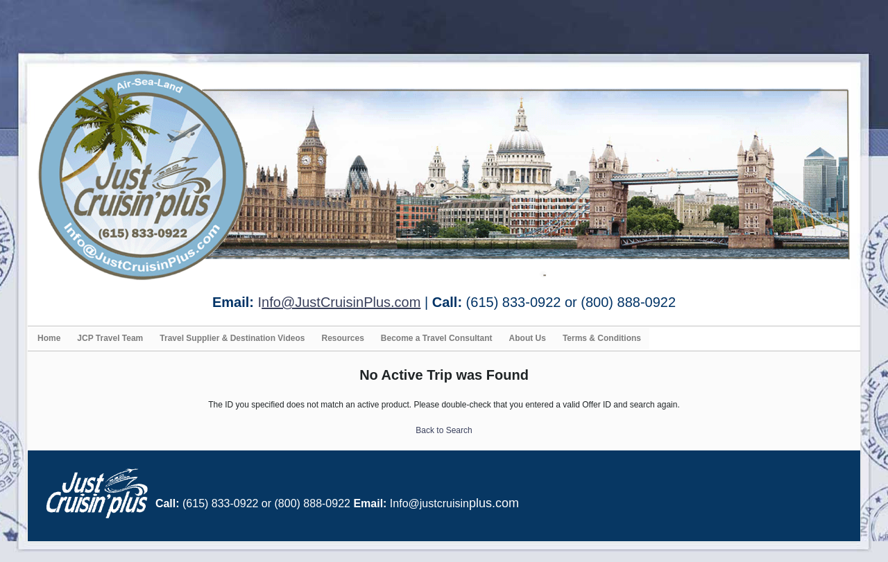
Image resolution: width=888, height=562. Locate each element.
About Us (527, 338)
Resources (342, 338)
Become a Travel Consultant (437, 338)
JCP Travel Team (110, 338)
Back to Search (444, 430)
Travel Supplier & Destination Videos (232, 338)
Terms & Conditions (602, 338)
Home (48, 338)
